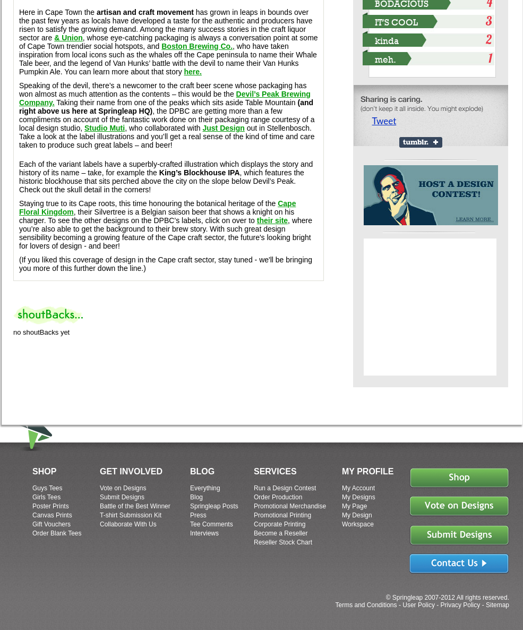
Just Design (223, 128)
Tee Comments (211, 524)
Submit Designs (122, 497)
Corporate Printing (279, 524)
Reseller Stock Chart (283, 542)
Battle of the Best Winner (135, 506)
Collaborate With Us (128, 524)
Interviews (204, 533)
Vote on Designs (123, 488)
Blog (196, 497)
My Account (358, 488)
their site (272, 220)
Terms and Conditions (366, 605)
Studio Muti (104, 128)
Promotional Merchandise (290, 506)
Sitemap (497, 605)
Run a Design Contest (285, 488)
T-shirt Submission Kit (130, 515)
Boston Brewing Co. (197, 46)
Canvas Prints (52, 515)
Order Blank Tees (57, 533)
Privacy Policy (461, 605)
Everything (205, 488)
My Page (354, 506)
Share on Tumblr (420, 142)
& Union (68, 37)
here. (193, 71)
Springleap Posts (214, 506)
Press (198, 515)
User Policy (418, 605)
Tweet (384, 120)
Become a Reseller (280, 533)
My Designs (358, 497)
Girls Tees (46, 497)
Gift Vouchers (51, 524)
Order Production (278, 497)
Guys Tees (47, 488)
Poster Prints (50, 506)
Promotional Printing (282, 515)
